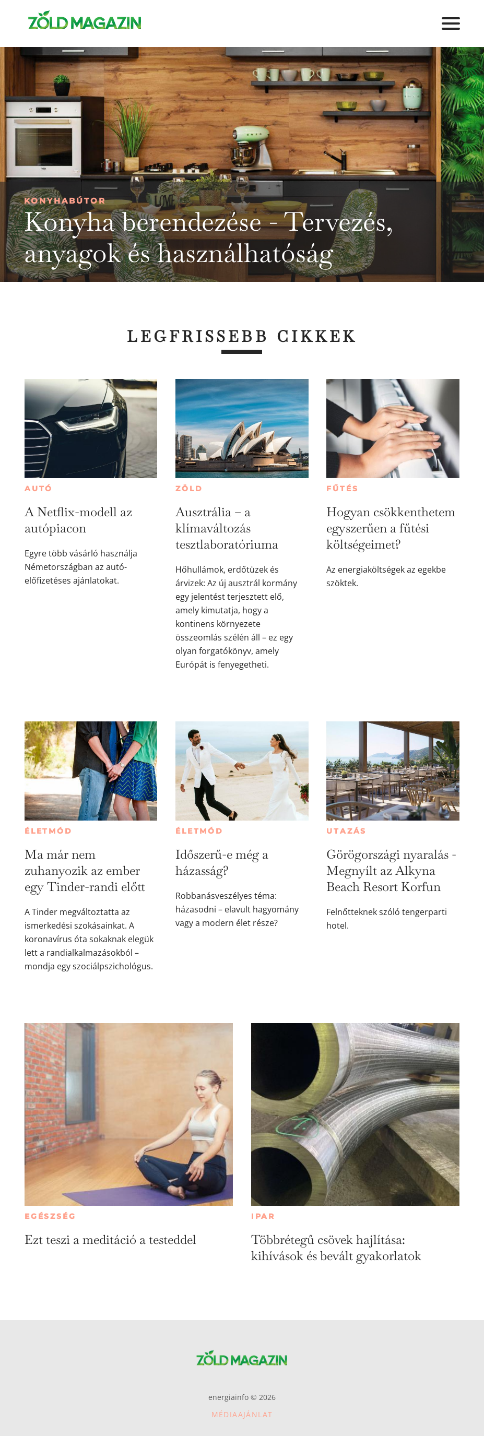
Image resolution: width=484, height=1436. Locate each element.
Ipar (263, 1216)
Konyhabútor (65, 201)
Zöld (189, 488)
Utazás (346, 831)
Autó (39, 488)
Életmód (49, 831)
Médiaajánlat (242, 1414)
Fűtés (342, 488)
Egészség (50, 1216)
